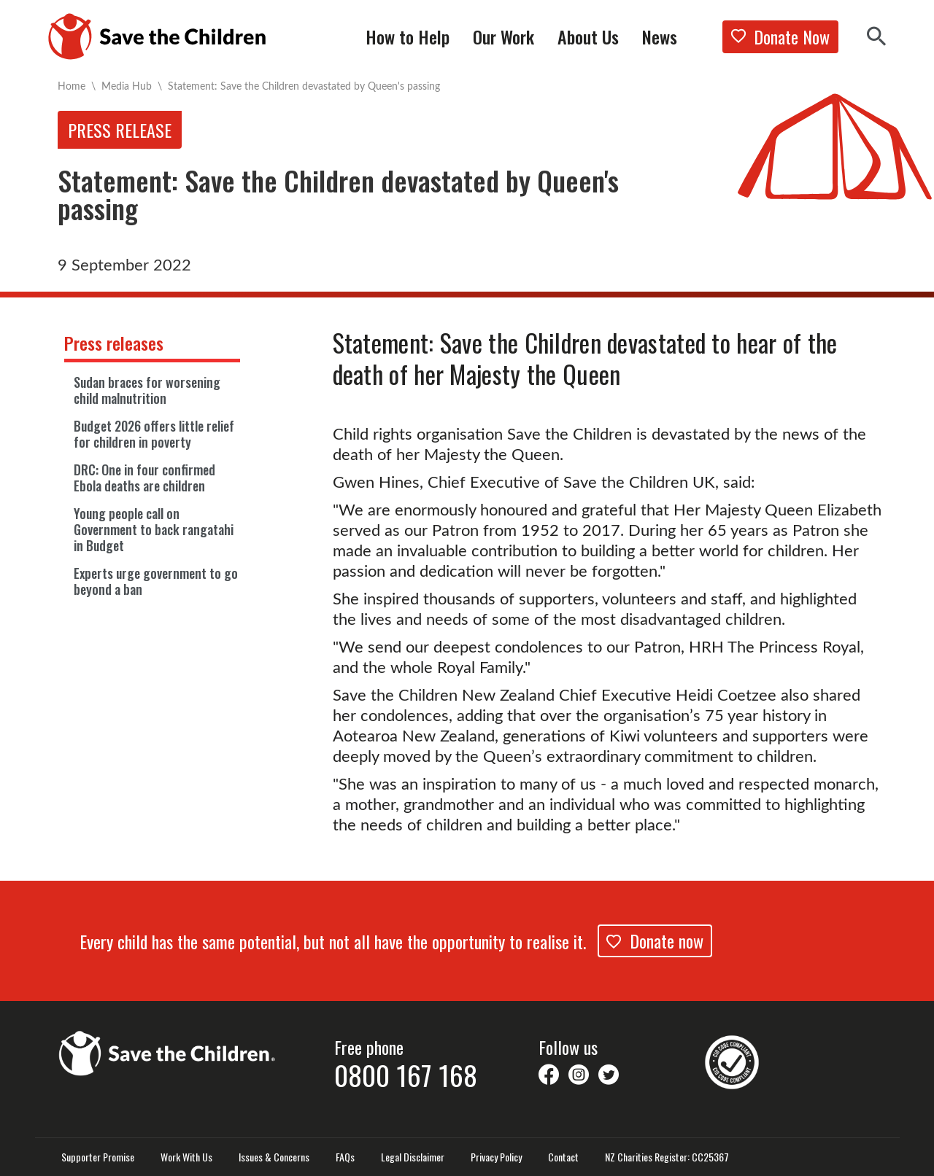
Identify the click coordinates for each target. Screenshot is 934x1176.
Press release (119, 130)
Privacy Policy (496, 1157)
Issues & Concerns (274, 1157)
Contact (563, 1157)
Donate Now (780, 36)
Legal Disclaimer (412, 1157)
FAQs (345, 1157)
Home (71, 86)
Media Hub (126, 86)
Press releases (113, 343)
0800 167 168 (405, 1075)
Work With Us (186, 1157)
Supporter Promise (97, 1157)
